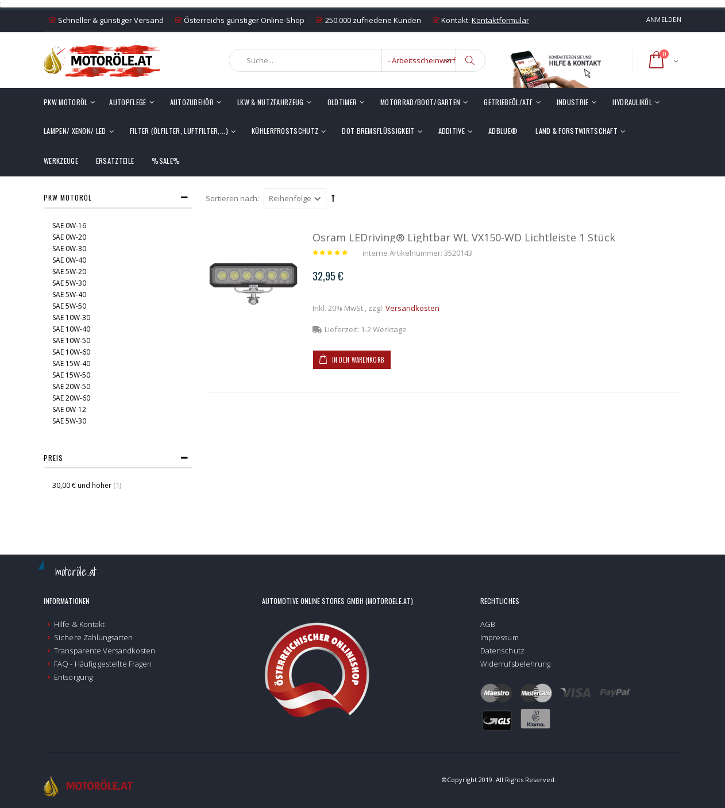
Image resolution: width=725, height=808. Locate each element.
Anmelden (663, 19)
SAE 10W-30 (71, 317)
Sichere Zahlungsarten (93, 637)
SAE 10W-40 (71, 329)
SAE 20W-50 (71, 386)
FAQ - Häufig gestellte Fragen (103, 664)
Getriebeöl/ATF (508, 102)
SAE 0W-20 (69, 237)
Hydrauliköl (632, 102)
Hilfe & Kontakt (79, 624)
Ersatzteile (115, 160)
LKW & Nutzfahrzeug (270, 102)
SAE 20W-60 (71, 398)
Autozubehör (192, 102)
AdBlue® (503, 130)
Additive (451, 130)
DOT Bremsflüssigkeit (378, 130)
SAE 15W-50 (71, 375)
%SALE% (166, 160)
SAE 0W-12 (69, 409)
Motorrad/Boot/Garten (420, 102)
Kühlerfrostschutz (285, 130)
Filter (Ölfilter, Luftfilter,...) (179, 130)
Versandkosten (412, 308)
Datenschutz (502, 650)
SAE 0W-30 (69, 248)
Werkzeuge (61, 160)
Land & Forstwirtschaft (576, 130)
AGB (487, 624)
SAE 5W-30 (69, 283)
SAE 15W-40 (71, 363)
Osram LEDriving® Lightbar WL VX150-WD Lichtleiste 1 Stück (464, 237)
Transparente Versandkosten (104, 650)
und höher (82, 485)
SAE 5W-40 (69, 294)
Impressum (499, 637)
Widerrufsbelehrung (515, 664)
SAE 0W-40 (69, 260)
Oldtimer (342, 102)
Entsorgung (73, 677)
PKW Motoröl (65, 102)
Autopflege (127, 102)
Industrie (573, 102)
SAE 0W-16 (69, 225)
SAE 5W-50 (69, 306)
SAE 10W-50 (71, 340)
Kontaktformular (500, 20)
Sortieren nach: (232, 198)
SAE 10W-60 (71, 352)
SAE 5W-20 (69, 271)
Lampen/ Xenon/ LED (75, 130)
